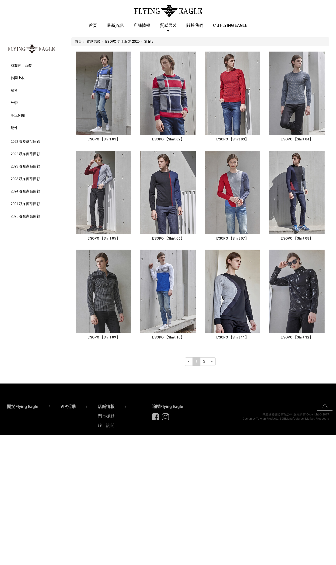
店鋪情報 (106, 425)
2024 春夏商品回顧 (25, 191)
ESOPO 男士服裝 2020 (122, 41)
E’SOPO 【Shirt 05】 (104, 238)
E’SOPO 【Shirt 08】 (297, 238)
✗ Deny (6, 452)
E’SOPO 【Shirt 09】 (104, 337)
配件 (14, 128)
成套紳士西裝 (21, 65)
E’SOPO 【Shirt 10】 (168, 337)
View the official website (40, 483)
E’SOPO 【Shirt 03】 (232, 139)
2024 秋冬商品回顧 (25, 204)
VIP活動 (68, 425)
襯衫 (14, 90)
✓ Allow (6, 448)
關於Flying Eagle (22, 425)
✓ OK (127, 562)
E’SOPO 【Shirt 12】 (297, 337)
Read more (10, 483)
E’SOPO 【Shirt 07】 (232, 238)
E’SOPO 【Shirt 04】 (297, 139)
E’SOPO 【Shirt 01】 (104, 139)
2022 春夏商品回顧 (25, 142)
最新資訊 (115, 25)
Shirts (148, 41)
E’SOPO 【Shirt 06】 (168, 238)
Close (4, 438)
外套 (14, 103)
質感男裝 (168, 25)
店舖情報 (141, 25)
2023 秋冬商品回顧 (25, 179)
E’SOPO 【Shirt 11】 (232, 337)
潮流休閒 (18, 115)
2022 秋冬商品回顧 (25, 154)
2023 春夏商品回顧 (25, 166)
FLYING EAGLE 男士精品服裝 (31, 49)
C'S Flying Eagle (230, 25)
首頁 (93, 25)
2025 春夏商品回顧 (25, 216)
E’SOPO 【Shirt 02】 (168, 139)
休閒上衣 (18, 78)
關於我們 (194, 25)
